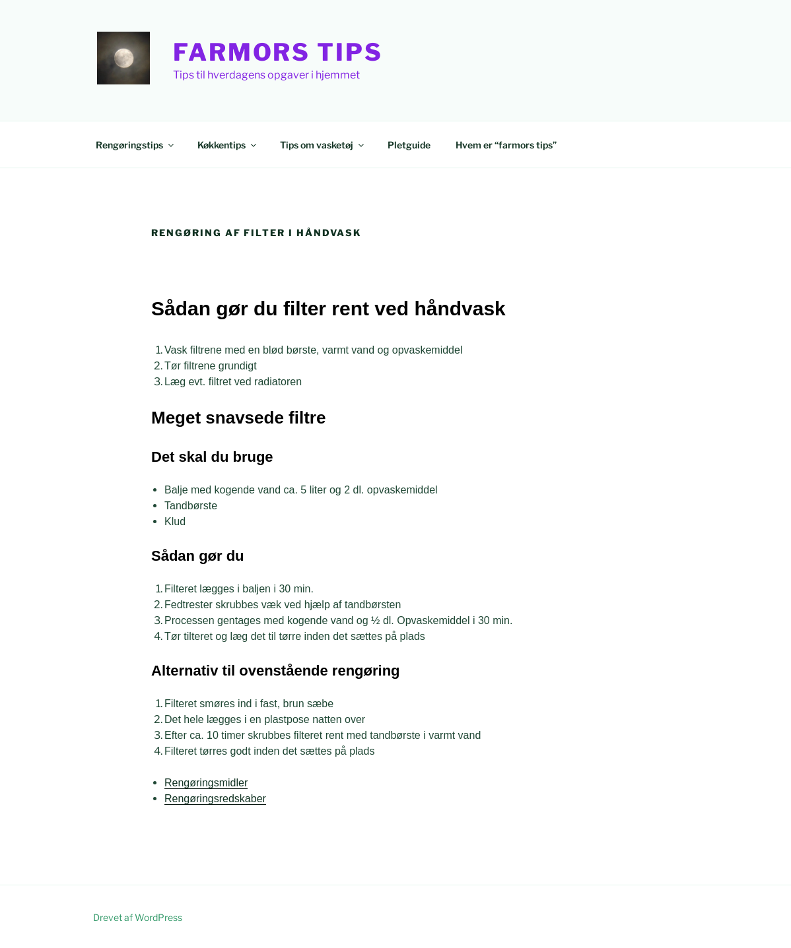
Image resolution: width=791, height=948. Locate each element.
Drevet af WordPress (137, 917)
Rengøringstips (136, 144)
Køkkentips (227, 144)
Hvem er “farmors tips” (506, 144)
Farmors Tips (278, 52)
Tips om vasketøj (323, 144)
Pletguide (409, 144)
